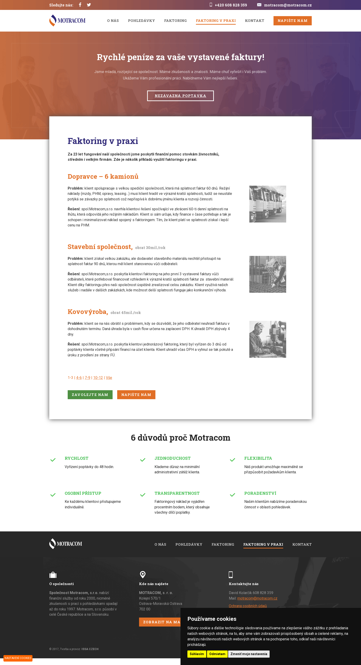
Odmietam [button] (217, 654)
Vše (109, 377)
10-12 (98, 377)
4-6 (79, 377)
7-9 (87, 377)
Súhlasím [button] (197, 654)
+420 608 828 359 (231, 5)
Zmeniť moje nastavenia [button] (248, 654)
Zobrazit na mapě (164, 622)
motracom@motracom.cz (288, 5)
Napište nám (293, 20)
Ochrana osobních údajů (248, 606)
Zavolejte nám (90, 394)
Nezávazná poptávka (181, 95)
